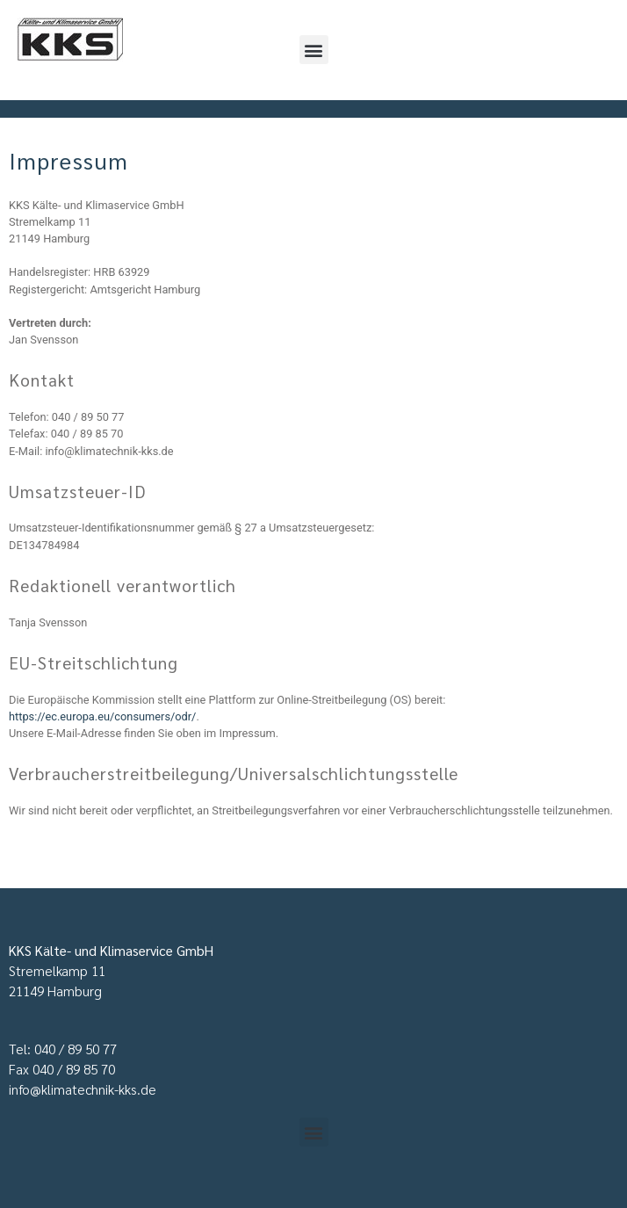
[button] (313, 49)
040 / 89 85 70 (73, 1069)
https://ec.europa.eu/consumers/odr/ (102, 716)
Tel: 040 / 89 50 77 (63, 1049)
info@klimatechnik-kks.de (82, 1089)
